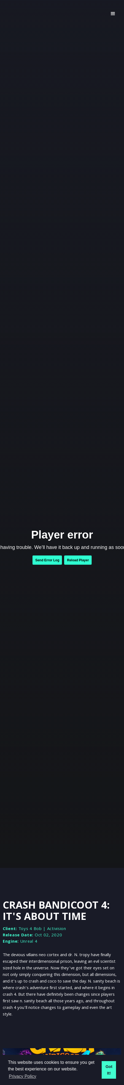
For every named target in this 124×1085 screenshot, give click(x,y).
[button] (113, 13)
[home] (54, 13)
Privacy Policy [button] (22, 1076)
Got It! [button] (109, 1069)
